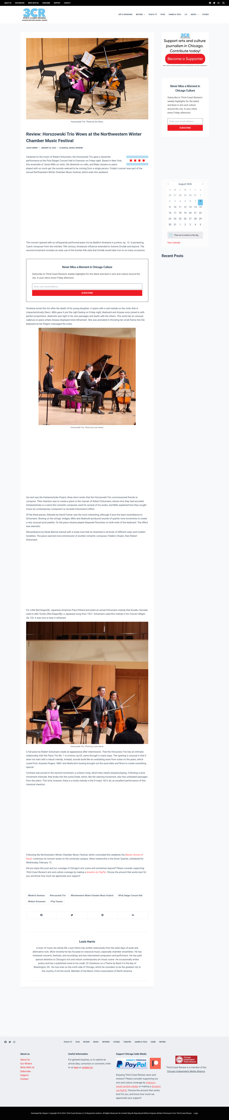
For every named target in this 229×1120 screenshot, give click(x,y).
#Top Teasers (56, 901)
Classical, (64, 148)
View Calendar (173, 242)
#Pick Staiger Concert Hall (130, 895)
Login (196, 1113)
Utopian (45, 1113)
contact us (87, 1067)
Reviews (79, 148)
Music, (72, 148)
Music (195, 14)
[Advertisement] (87, 207)
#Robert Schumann (37, 901)
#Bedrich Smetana (36, 895)
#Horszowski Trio (58, 895)
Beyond (141, 14)
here (76, 1067)
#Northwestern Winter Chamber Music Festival (92, 895)
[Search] (223, 3)
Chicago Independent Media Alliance (186, 1071)
